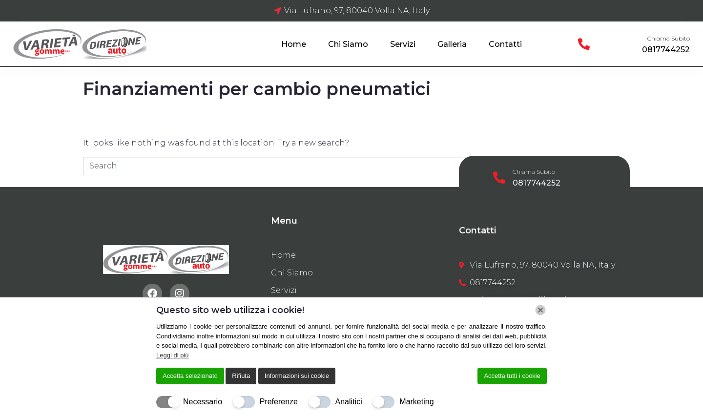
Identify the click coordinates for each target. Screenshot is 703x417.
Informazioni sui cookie (297, 375)
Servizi (402, 44)
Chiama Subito (668, 38)
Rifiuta (241, 375)
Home (293, 44)
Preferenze (279, 401)
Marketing (416, 401)
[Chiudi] (540, 310)
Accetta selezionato (190, 375)
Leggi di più (172, 355)
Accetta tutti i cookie (512, 375)
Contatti (505, 44)
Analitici (348, 401)
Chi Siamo (348, 44)
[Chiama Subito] (584, 44)
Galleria (452, 44)
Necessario (202, 401)
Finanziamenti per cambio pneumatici (257, 89)
